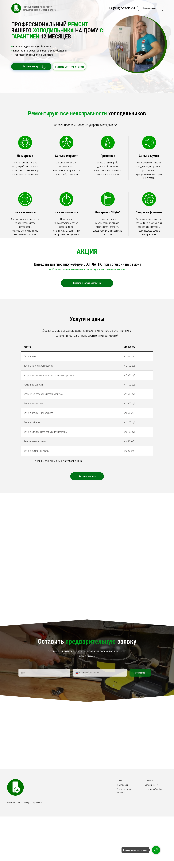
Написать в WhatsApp (153, 822)
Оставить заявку (151, 817)
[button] (87, 508)
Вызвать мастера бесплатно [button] (87, 283)
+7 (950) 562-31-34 (122, 8)
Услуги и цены (123, 817)
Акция (119, 813)
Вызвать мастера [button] (30, 66)
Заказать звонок (150, 8)
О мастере (149, 813)
